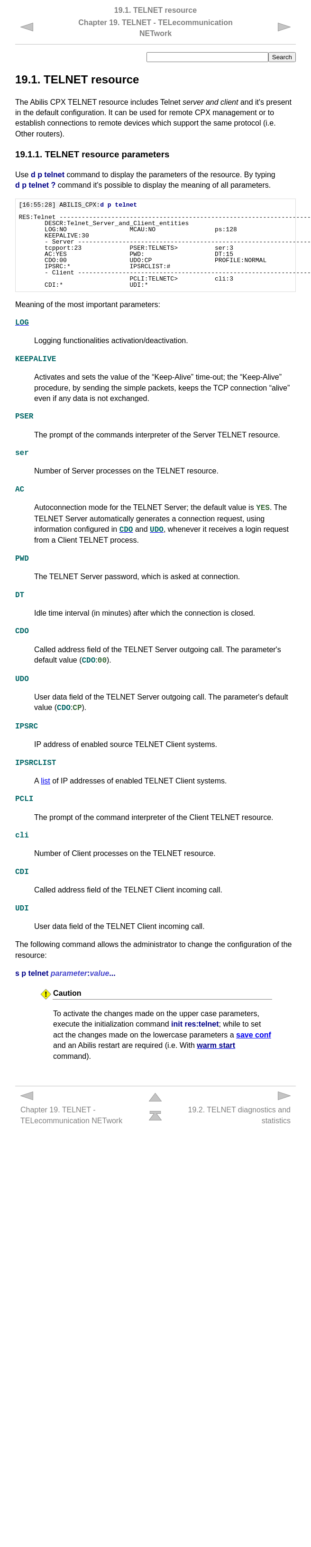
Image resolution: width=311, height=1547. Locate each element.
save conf (253, 1035)
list (45, 781)
